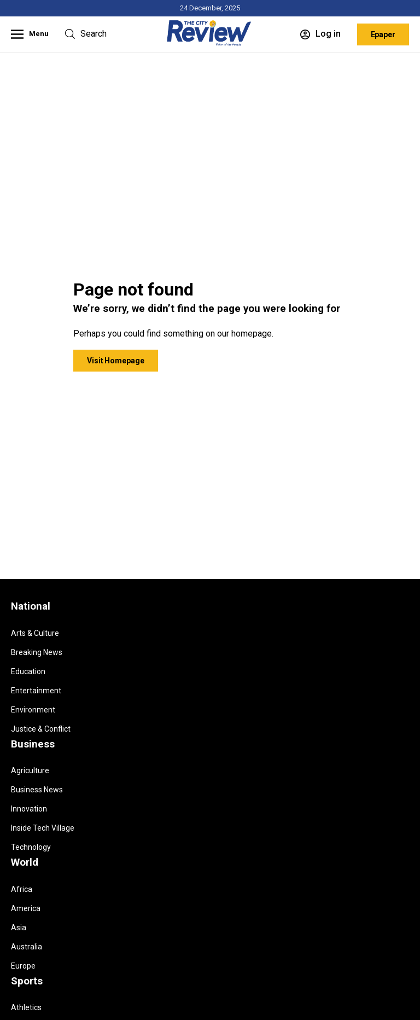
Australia (26, 946)
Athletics (26, 1007)
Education (28, 671)
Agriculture (30, 770)
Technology (31, 847)
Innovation (29, 808)
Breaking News (36, 652)
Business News (37, 789)
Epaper (383, 34)
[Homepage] (210, 44)
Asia (18, 927)
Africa (21, 889)
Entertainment (36, 690)
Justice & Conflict (41, 729)
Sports (27, 981)
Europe (23, 965)
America (25, 908)
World (24, 862)
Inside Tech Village (42, 828)
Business (33, 744)
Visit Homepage (115, 360)
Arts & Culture (35, 633)
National (30, 606)
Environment (33, 709)
